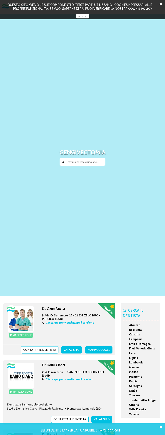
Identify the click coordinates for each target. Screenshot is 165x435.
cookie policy (140, 9)
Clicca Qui (111, 430)
